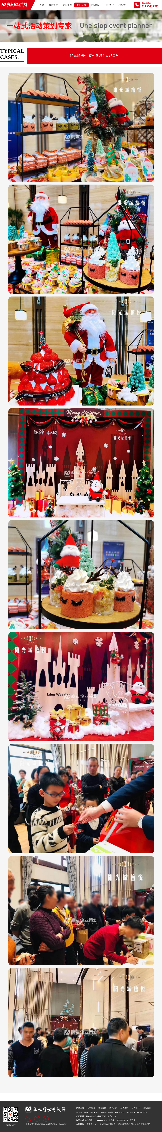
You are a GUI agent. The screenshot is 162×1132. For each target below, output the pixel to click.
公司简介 (53, 5)
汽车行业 (54, 48)
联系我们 (123, 5)
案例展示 (81, 5)
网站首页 (80, 1108)
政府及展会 (19, 48)
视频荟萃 (116, 48)
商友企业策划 (92, 1124)
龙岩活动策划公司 (108, 1124)
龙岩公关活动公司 (142, 1124)
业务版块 (95, 5)
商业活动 (69, 48)
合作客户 (109, 5)
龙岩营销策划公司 (125, 1124)
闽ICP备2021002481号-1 (136, 1112)
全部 (5, 48)
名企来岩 (100, 48)
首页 (42, 5)
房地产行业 (37, 48)
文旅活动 (85, 48)
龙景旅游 (67, 5)
